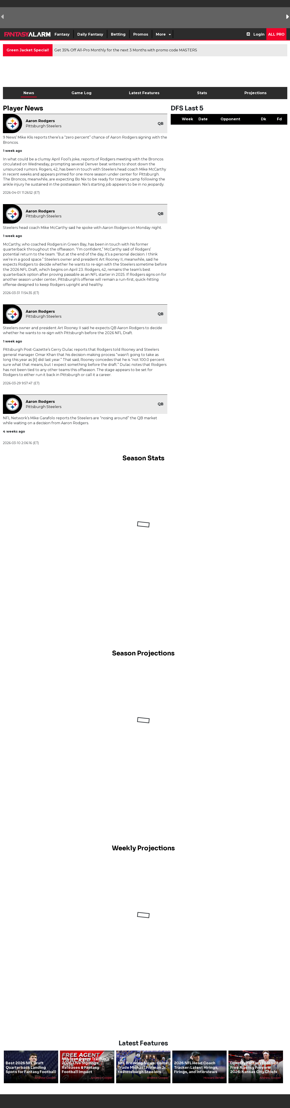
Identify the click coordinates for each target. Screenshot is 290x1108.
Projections (255, 93)
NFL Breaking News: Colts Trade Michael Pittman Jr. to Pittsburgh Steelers (142, 1067)
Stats (202, 93)
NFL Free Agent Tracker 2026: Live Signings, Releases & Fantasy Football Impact (84, 1065)
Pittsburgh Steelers (43, 126)
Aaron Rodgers (40, 121)
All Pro (276, 34)
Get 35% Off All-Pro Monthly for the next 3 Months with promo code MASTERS (125, 50)
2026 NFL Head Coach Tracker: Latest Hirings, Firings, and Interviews (196, 1067)
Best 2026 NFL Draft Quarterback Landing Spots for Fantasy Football (31, 1067)
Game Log (81, 93)
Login (259, 34)
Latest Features (144, 93)
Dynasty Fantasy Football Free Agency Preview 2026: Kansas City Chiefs (254, 1067)
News (28, 93)
